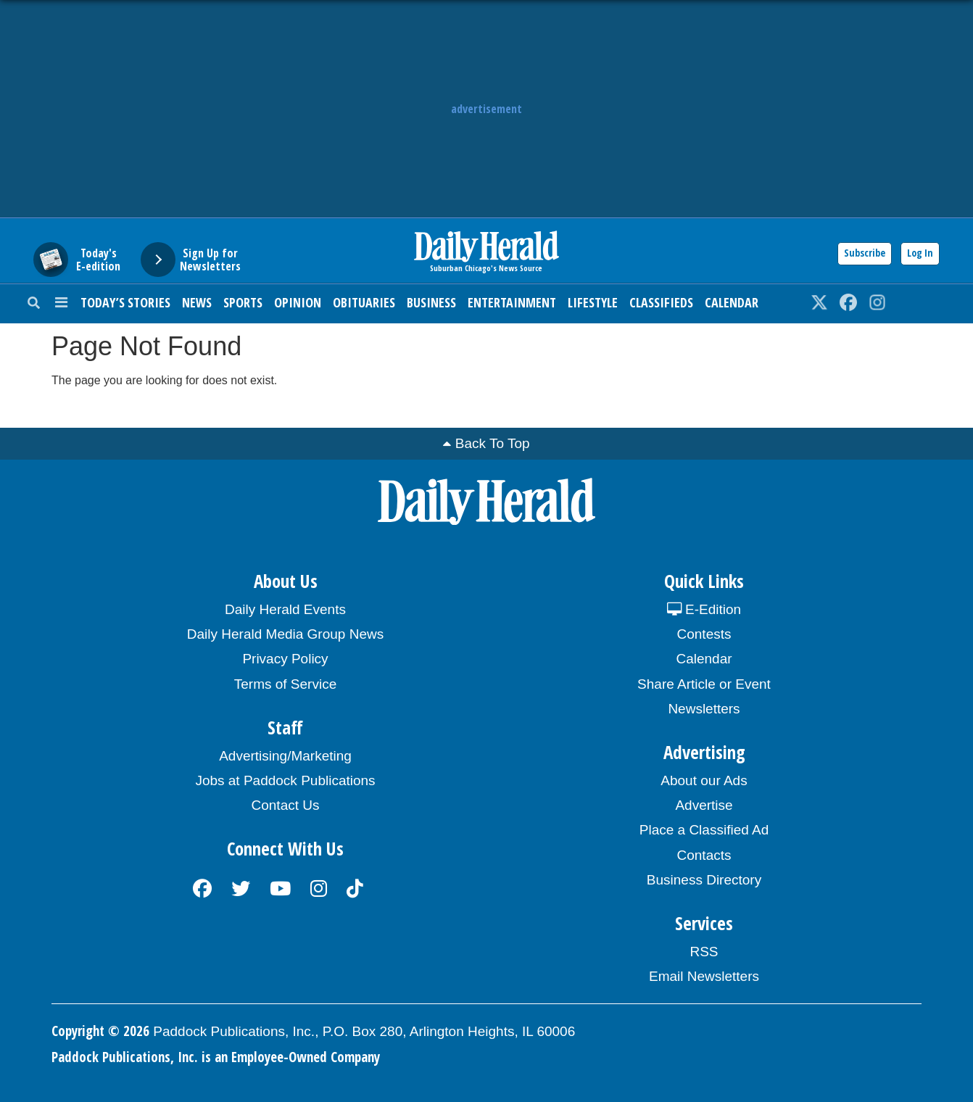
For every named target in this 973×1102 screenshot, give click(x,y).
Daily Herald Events (285, 609)
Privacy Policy (285, 658)
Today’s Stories (125, 302)
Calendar (731, 302)
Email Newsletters (704, 976)
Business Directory (704, 879)
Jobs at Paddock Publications (285, 780)
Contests (704, 634)
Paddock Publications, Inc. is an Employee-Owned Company (215, 1057)
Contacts (704, 855)
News (197, 302)
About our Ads (704, 780)
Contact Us (286, 805)
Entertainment (512, 302)
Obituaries (364, 302)
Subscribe (864, 253)
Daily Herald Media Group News (285, 634)
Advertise (703, 805)
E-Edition (704, 609)
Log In (920, 253)
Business (431, 302)
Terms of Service (285, 684)
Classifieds (661, 302)
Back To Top (492, 443)
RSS (704, 951)
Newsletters (704, 708)
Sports (242, 302)
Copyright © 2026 (100, 1031)
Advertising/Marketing (285, 755)
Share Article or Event (704, 684)
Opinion (297, 302)
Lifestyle (593, 302)
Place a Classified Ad (704, 829)
